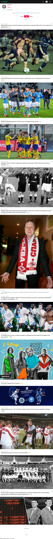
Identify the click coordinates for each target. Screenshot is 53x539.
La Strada (2, 412)
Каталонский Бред (4, 384)
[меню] (50, 1)
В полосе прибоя (3, 213)
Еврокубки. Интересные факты (6, 28)
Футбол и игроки (3, 454)
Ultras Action (3, 495)
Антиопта (2, 300)
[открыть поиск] (43, 1)
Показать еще (26, 528)
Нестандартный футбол (5, 81)
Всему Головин (3, 338)
